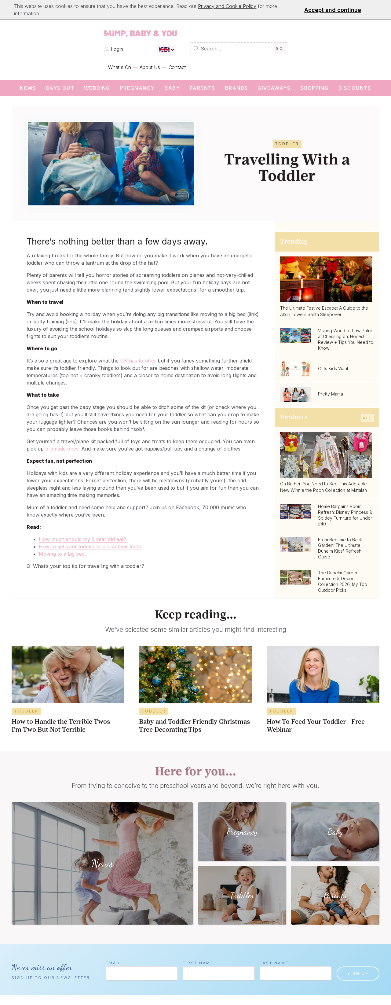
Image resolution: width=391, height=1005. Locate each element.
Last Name (274, 963)
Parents (202, 88)
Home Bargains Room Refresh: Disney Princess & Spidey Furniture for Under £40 (345, 515)
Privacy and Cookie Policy (227, 6)
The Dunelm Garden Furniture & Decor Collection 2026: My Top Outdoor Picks (342, 581)
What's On (119, 67)
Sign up (358, 973)
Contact (177, 67)
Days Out (60, 88)
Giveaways (274, 88)
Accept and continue (332, 10)
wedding (97, 88)
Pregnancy (137, 88)
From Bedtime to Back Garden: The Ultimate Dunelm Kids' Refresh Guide (340, 548)
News (28, 88)
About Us (150, 67)
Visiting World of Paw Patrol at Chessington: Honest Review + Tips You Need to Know (345, 339)
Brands (236, 88)
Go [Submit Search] (279, 48)
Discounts (354, 88)
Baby (172, 88)
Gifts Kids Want (333, 368)
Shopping (314, 88)
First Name (198, 963)
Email (113, 963)
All (367, 418)
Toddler (26, 711)
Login (113, 49)
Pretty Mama (330, 393)
